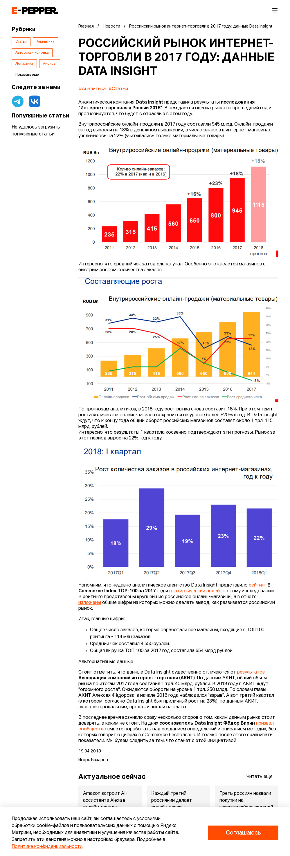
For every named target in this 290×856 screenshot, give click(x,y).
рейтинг (257, 585)
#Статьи (118, 89)
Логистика (24, 64)
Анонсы (49, 64)
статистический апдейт (195, 591)
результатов (251, 672)
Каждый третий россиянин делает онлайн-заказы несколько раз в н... (172, 804)
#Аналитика (92, 89)
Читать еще (262, 776)
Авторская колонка (32, 53)
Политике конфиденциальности (47, 846)
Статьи (21, 42)
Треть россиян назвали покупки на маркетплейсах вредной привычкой (246, 804)
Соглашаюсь (243, 833)
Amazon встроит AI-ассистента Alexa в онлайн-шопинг (105, 800)
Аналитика (45, 42)
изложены (89, 602)
